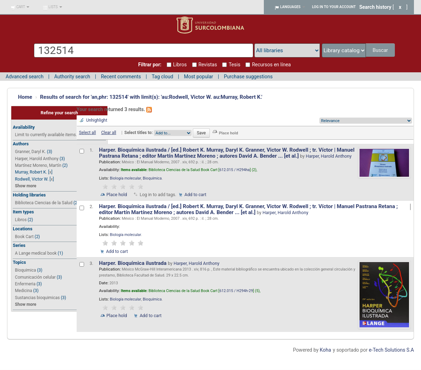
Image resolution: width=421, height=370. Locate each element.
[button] (20, 7)
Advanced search (24, 76)
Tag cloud (162, 76)
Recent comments (121, 76)
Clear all (108, 132)
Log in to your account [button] (334, 7)
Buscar (381, 50)
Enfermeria (25, 283)
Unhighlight (96, 120)
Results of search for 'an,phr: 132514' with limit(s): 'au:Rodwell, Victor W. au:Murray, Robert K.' (151, 97)
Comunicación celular (35, 277)
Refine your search (59, 112)
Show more (25, 185)
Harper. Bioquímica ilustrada (133, 263)
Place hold (116, 194)
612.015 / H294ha (234, 170)
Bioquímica (152, 178)
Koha (325, 350)
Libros (20, 219)
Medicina (23, 290)
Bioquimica (25, 270)
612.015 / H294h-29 (236, 291)
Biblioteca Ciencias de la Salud (43, 202)
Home (25, 97)
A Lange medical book (36, 253)
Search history (375, 7)
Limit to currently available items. (46, 134)
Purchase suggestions (248, 76)
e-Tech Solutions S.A (391, 350)
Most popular (198, 76)
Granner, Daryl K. (30, 151)
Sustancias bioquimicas (37, 297)
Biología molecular (125, 178)
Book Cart (24, 236)
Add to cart (195, 194)
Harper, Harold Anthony (36, 158)
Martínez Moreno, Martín (38, 165)
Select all (87, 132)
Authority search (72, 76)
